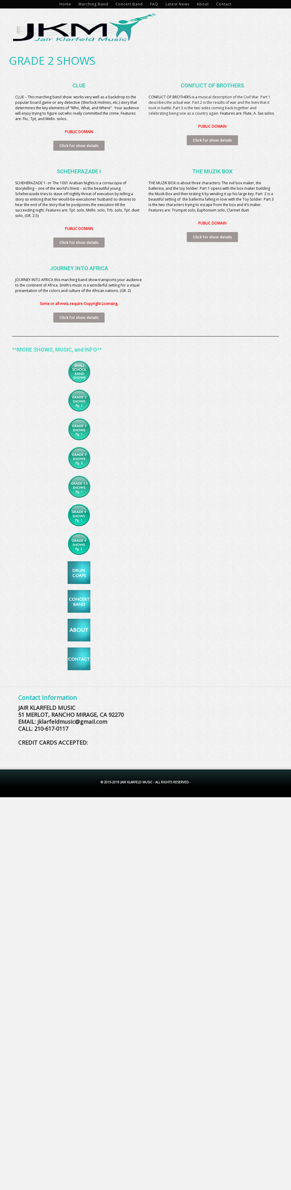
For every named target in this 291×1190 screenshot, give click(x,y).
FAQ (154, 4)
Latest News (177, 4)
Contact (224, 4)
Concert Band (129, 4)
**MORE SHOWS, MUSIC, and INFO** (57, 349)
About (203, 4)
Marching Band (93, 4)
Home (65, 4)
